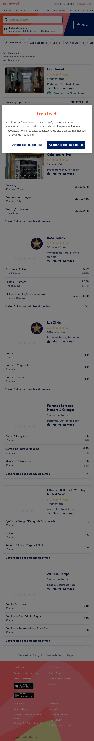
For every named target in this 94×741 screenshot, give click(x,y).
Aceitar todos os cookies (66, 145)
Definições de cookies (27, 145)
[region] (47, 129)
